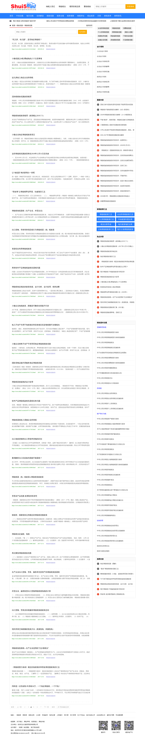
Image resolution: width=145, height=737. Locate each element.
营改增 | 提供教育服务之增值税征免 (112, 594)
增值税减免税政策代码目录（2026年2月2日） (115, 145)
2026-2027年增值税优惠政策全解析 (112, 135)
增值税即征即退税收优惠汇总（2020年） (114, 292)
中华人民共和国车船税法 (105, 470)
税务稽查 (70, 16)
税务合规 (60, 16)
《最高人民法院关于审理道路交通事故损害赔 (59, 21)
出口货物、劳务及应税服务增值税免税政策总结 (30, 610)
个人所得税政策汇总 (106, 219)
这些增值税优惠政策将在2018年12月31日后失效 (30, 154)
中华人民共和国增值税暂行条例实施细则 (111, 337)
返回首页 (89, 25)
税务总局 (31, 715)
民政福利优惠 (115, 36)
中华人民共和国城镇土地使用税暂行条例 (111, 424)
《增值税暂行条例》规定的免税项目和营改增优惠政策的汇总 (36, 667)
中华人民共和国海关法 (104, 378)
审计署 (66, 715)
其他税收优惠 (115, 40)
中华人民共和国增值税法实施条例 (108, 347)
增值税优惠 (28, 25)
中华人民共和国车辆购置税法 (107, 368)
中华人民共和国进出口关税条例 (108, 383)
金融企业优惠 (102, 40)
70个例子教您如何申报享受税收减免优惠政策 (115, 579)
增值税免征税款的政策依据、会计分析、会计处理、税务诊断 (36, 287)
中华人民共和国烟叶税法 (105, 480)
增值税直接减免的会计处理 (22, 382)
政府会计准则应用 (103, 82)
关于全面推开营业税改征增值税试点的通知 (111, 353)
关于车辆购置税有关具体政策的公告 (109, 373)
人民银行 (60, 715)
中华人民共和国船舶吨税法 (106, 515)
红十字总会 (81, 715)
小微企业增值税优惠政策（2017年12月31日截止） (117, 246)
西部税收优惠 (116, 32)
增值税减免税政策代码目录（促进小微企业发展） (117, 181)
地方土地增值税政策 (125, 229)
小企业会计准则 (102, 51)
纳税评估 (80, 16)
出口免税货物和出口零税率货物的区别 (27, 439)
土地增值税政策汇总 (106, 229)
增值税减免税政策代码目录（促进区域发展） (115, 186)
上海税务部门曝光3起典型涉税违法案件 (122, 21)
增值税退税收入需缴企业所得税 (24, 420)
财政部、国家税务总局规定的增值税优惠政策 (29, 515)
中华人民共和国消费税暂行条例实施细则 (111, 363)
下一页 (46, 707)
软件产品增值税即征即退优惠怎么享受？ (114, 266)
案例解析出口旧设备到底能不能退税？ (27, 458)
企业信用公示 (101, 715)
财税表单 (107, 16)
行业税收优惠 (128, 40)
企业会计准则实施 (103, 71)
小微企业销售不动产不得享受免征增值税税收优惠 (31, 344)
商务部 (25, 715)
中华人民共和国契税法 (104, 485)
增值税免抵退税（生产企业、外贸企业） (28, 211)
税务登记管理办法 (103, 546)
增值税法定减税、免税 (21, 534)
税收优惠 (50, 16)
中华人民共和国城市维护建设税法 (108, 434)
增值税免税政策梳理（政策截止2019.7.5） (28, 116)
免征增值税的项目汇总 (108, 256)
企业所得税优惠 (103, 28)
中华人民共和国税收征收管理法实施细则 (111, 531)
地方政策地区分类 (125, 224)
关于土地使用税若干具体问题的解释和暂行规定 (113, 429)
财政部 (19, 715)
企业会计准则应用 (103, 61)
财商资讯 (117, 16)
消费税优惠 (127, 28)
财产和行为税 (101, 414)
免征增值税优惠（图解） (108, 563)
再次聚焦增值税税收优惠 (21, 553)
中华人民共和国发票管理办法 (107, 536)
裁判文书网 (110, 715)
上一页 (19, 707)
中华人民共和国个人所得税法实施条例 (110, 408)
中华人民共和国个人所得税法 (107, 403)
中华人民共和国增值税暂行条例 (108, 332)
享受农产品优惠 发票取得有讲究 (24, 496)
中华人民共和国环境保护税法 (107, 505)
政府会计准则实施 (103, 92)
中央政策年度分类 (125, 219)
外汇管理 (73, 715)
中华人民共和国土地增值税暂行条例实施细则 (112, 464)
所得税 (99, 388)
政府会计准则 (101, 77)
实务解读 (40, 16)
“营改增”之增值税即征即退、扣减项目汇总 (28, 192)
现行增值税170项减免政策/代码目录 (112, 272)
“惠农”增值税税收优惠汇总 (109, 569)
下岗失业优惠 (128, 36)
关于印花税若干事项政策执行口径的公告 (111, 444)
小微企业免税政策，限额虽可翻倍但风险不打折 (30, 306)
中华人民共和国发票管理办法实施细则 (110, 541)
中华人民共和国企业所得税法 (107, 393)
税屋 (13, 25)
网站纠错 (42, 721)
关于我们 (19, 721)
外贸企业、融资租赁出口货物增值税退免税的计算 (31, 591)
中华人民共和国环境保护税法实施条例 (110, 510)
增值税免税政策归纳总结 (108, 251)
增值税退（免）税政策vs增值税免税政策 (28, 477)
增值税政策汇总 (106, 214)
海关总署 (52, 715)
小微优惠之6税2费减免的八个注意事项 (27, 58)
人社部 (38, 715)
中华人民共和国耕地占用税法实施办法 (110, 500)
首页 (11, 16)
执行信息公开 (90, 715)
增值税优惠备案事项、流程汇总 (111, 312)
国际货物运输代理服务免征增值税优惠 (27, 363)
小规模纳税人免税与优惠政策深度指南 (113, 125)
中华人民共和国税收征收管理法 (108, 525)
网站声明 (27, 721)
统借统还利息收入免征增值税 (110, 287)
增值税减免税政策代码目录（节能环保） (114, 176)
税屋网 (13, 721)
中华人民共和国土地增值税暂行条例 (109, 459)
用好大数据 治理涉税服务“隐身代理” (24, 21)
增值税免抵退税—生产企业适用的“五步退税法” (30, 648)
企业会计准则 (101, 56)
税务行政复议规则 (103, 551)
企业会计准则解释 (103, 66)
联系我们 (34, 721)
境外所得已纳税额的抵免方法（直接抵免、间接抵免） (33, 629)
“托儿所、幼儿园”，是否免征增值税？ (27, 39)
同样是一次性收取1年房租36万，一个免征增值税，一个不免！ (36, 686)
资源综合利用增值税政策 (21, 249)
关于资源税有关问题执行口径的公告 (109, 454)
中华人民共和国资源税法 (105, 449)
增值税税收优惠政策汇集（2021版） (112, 307)
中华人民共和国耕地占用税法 (107, 495)
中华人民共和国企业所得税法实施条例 (110, 398)
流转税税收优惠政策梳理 (21, 97)
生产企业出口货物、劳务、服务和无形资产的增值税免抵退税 (36, 572)
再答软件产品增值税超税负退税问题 (26, 268)
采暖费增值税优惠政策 (108, 201)
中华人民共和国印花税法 (105, 439)
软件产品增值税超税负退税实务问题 (26, 401)
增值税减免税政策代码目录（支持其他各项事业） (117, 155)
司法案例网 (119, 715)
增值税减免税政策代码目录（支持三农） (114, 165)
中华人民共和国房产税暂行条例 (108, 419)
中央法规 (19, 16)
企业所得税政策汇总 (125, 214)
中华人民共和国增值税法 (105, 342)
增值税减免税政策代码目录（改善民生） (114, 140)
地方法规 (29, 16)
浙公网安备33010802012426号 (20, 733)
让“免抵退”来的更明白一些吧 (23, 173)
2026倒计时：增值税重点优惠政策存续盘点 (115, 196)
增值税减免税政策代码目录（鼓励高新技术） (115, 191)
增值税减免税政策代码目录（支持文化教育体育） (117, 160)
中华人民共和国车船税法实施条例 (108, 475)
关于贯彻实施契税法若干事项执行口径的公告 (112, 490)
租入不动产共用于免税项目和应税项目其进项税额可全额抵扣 (36, 325)
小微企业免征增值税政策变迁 (23, 135)
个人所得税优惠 (103, 32)
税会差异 (90, 16)
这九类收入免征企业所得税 (22, 78)
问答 (99, 16)
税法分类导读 (106, 224)
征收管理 (100, 520)
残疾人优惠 (129, 32)
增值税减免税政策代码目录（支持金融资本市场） (117, 171)
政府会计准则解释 (103, 87)
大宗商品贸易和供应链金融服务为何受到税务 (92, 21)
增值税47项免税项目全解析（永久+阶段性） (115, 109)
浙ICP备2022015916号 (38, 733)
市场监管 (45, 715)
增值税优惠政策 (50, 49)
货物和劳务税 (101, 327)
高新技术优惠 (102, 36)
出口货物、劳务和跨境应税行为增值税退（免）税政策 (33, 230)
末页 (53, 707)
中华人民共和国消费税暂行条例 (108, 358)
